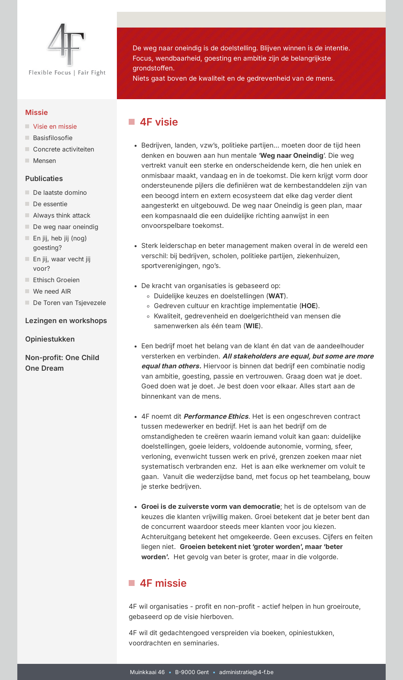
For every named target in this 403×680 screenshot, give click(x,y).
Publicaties (44, 178)
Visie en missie (55, 126)
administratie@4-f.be (246, 672)
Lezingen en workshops (66, 320)
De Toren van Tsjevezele (69, 303)
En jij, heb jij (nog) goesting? (60, 242)
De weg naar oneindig (65, 227)
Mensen (44, 160)
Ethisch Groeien (56, 280)
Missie (36, 112)
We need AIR (52, 291)
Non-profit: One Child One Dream (62, 362)
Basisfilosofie (52, 138)
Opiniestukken (50, 339)
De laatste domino (60, 192)
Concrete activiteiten (63, 149)
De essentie (50, 204)
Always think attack (62, 215)
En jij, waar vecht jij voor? (62, 263)
